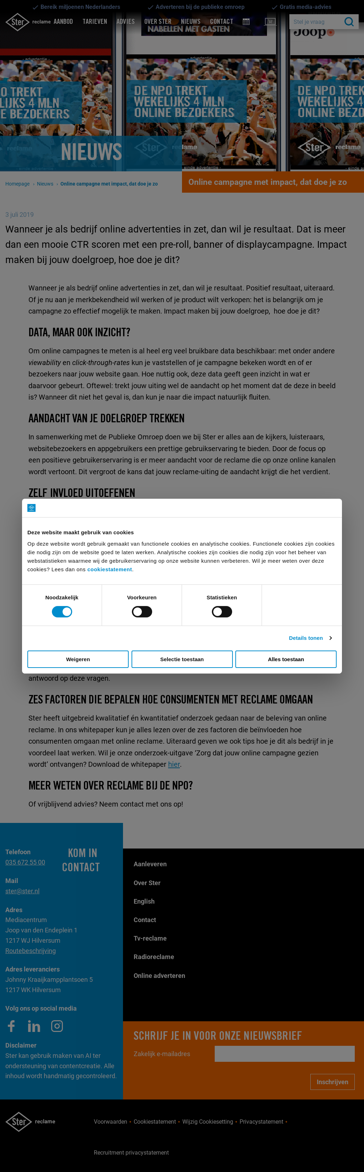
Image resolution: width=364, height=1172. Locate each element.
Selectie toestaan (182, 659)
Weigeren (78, 659)
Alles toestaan (286, 659)
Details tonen (306, 638)
